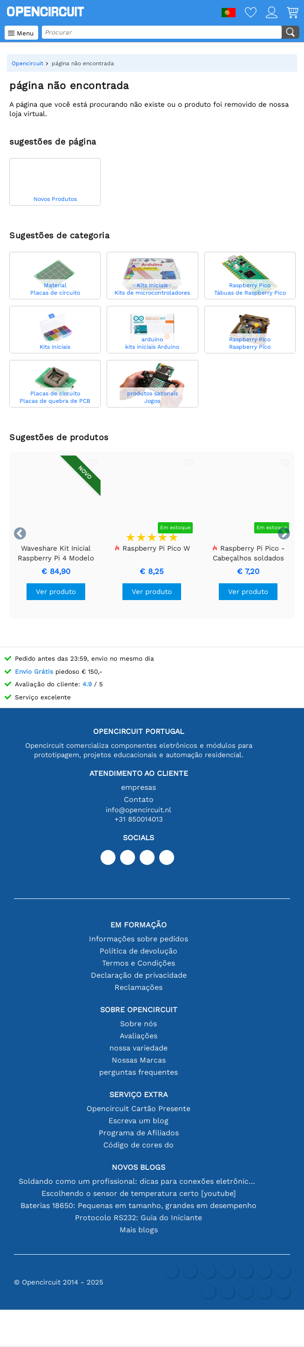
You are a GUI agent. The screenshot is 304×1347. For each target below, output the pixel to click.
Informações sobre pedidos (138, 938)
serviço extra (138, 1094)
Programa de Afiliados (139, 1132)
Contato (139, 799)
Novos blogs (138, 1167)
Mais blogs (139, 1229)
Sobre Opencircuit (138, 1009)
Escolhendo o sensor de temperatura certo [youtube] (138, 1193)
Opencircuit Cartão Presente (138, 1108)
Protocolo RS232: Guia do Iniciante (138, 1217)
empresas (138, 787)
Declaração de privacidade (139, 975)
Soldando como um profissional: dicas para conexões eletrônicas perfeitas (139, 1181)
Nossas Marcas (139, 1060)
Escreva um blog (138, 1120)
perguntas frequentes (138, 1072)
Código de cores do (138, 1144)
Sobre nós (138, 1023)
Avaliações (138, 1035)
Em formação (138, 924)
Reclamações (138, 987)
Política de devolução (138, 950)
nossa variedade (138, 1047)
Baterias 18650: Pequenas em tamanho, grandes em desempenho (138, 1205)
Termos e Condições (138, 963)
